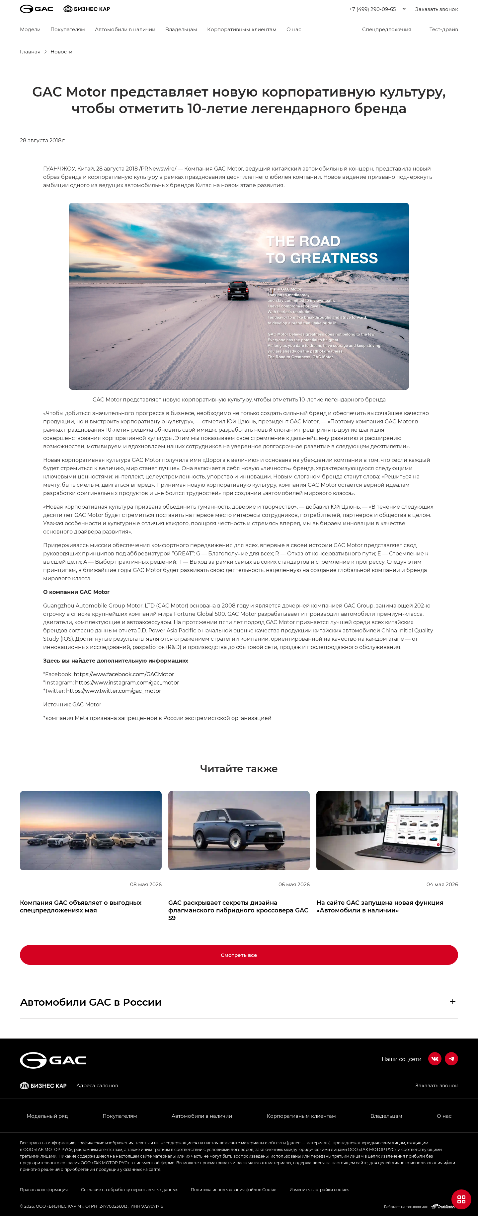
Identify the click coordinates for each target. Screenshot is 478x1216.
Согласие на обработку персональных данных (129, 1189)
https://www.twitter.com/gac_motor (113, 690)
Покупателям (67, 29)
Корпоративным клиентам (242, 29)
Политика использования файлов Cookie (233, 1189)
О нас (293, 29)
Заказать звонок (436, 9)
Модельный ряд (47, 1115)
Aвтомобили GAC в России (91, 1001)
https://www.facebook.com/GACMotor (124, 674)
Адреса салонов (97, 1085)
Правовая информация (44, 1189)
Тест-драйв (439, 29)
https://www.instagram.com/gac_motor (127, 682)
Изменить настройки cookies (319, 1189)
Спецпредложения (382, 29)
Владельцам (181, 29)
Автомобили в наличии (125, 29)
